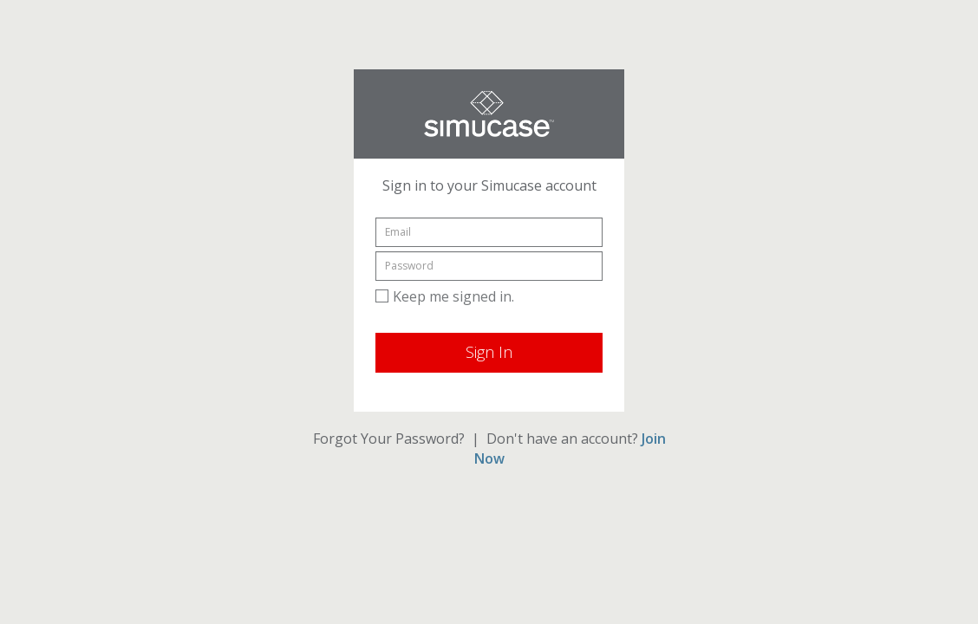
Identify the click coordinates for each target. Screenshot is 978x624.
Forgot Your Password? (389, 438)
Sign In (489, 351)
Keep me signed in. (444, 296)
